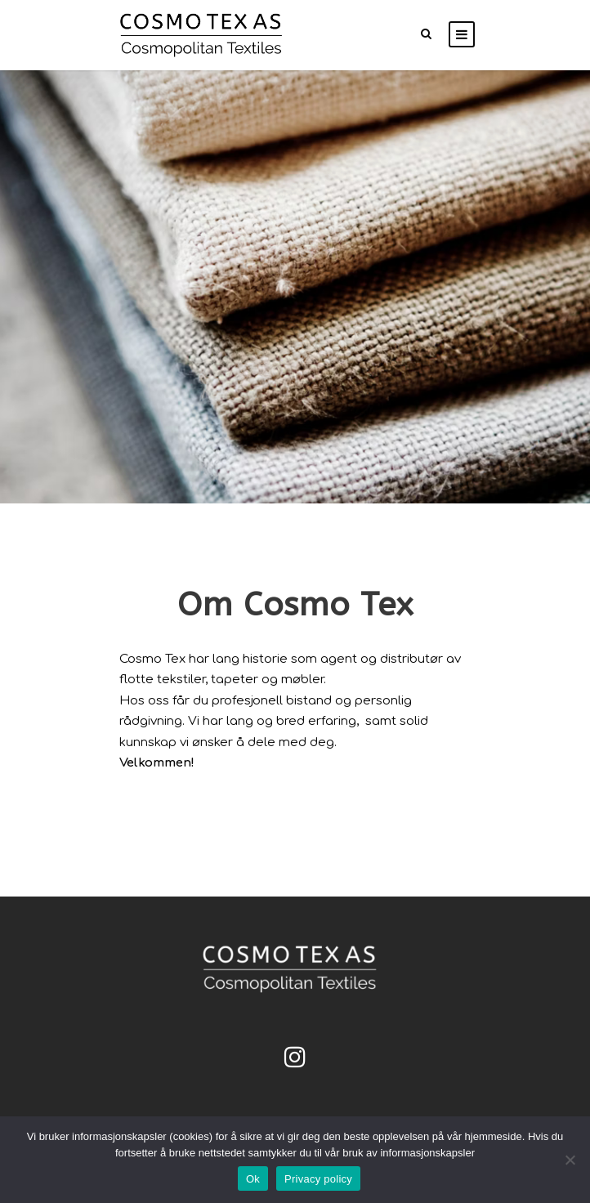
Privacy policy (318, 1179)
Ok (253, 1179)
